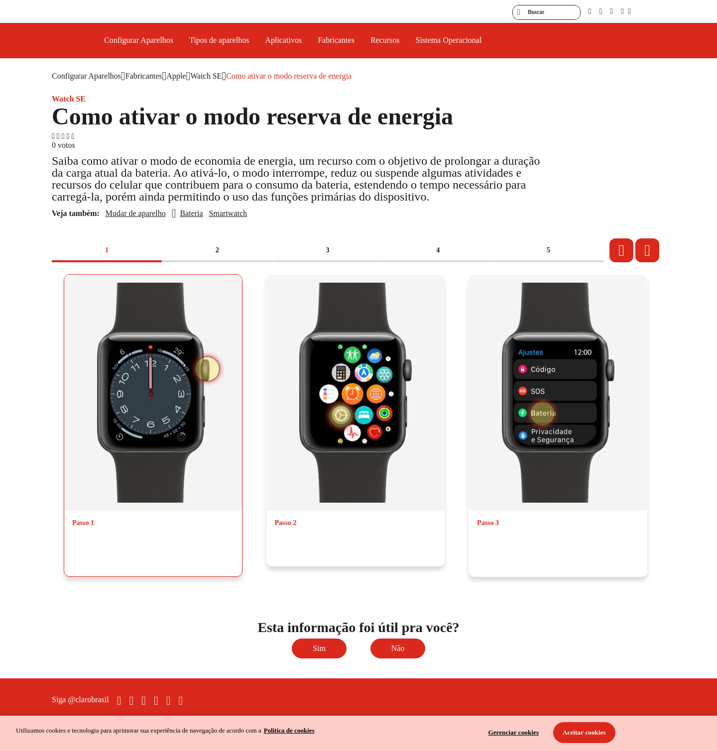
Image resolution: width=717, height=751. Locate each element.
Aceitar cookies (584, 732)
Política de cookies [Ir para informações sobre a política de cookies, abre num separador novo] (289, 730)
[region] (358, 733)
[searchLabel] (546, 12)
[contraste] (611, 11)
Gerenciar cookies (513, 732)
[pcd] (590, 11)
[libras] (601, 11)
